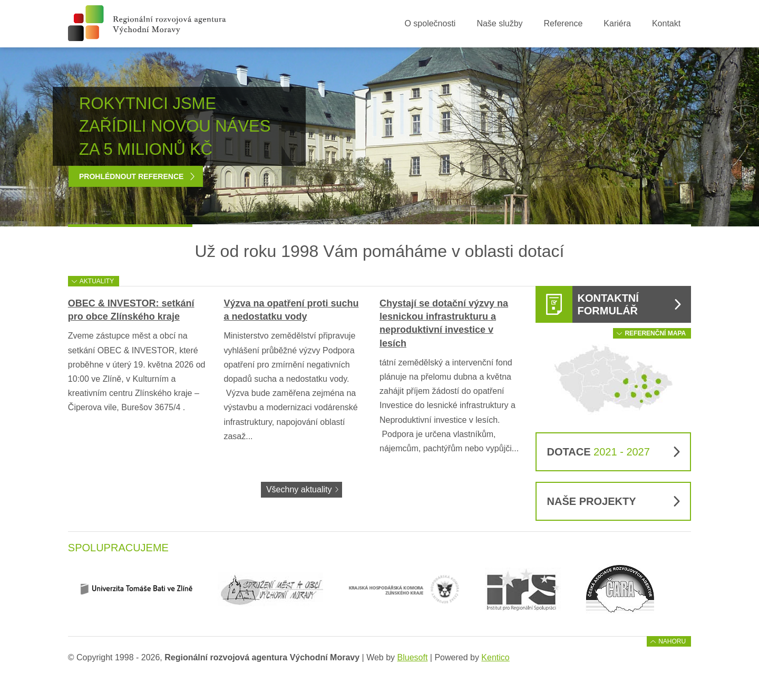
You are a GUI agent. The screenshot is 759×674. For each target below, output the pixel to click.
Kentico (495, 657)
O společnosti (429, 23)
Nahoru (672, 641)
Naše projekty (591, 501)
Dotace (598, 452)
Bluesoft (412, 657)
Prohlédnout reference (131, 176)
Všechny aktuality (299, 489)
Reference (563, 23)
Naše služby (499, 23)
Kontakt (666, 23)
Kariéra (617, 23)
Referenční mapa (655, 333)
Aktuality (97, 281)
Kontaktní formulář (608, 304)
